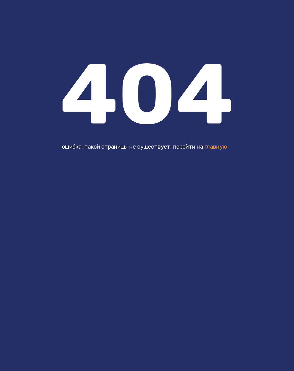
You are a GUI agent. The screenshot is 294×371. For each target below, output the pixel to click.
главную (216, 146)
